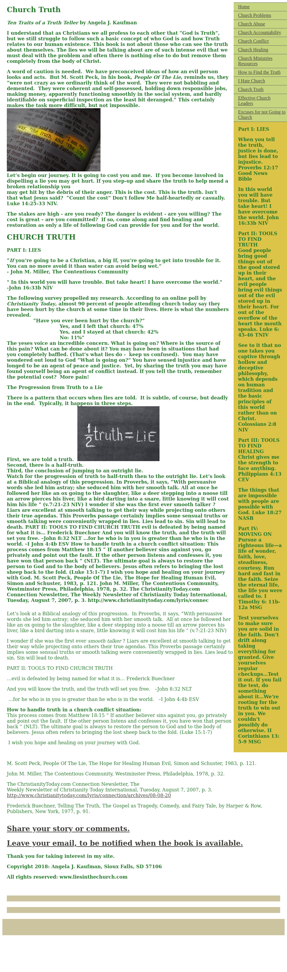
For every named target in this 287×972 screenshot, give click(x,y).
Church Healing (253, 49)
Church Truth (251, 89)
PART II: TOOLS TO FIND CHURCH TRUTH (60, 668)
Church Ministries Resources (255, 61)
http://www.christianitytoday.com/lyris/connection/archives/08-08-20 (89, 795)
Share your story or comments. (68, 828)
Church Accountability (259, 32)
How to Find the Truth (259, 72)
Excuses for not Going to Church (262, 114)
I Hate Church (251, 80)
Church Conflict (253, 41)
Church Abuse (251, 23)
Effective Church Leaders (254, 100)
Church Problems (254, 15)
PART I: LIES (24, 250)
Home (244, 6)
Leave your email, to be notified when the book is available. (125, 843)
